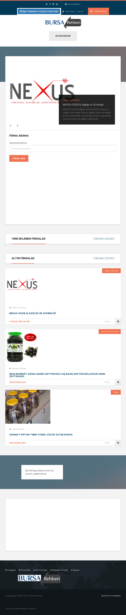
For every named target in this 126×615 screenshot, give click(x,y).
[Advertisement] (35, 191)
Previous (10, 125)
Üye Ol (80, 11)
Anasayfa (11, 570)
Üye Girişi (70, 11)
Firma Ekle (25, 570)
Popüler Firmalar (60, 570)
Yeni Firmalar (41, 570)
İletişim (76, 570)
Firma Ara (19, 158)
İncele (107, 321)
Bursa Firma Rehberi (111, 595)
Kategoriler (63, 36)
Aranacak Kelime (18, 143)
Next (17, 125)
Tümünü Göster (103, 238)
